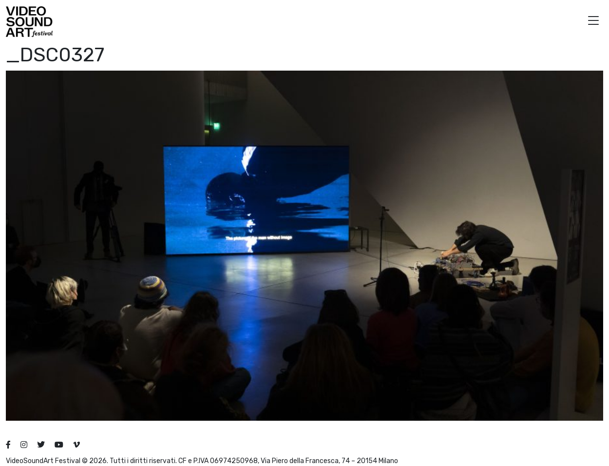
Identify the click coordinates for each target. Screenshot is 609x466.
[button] (593, 21)
